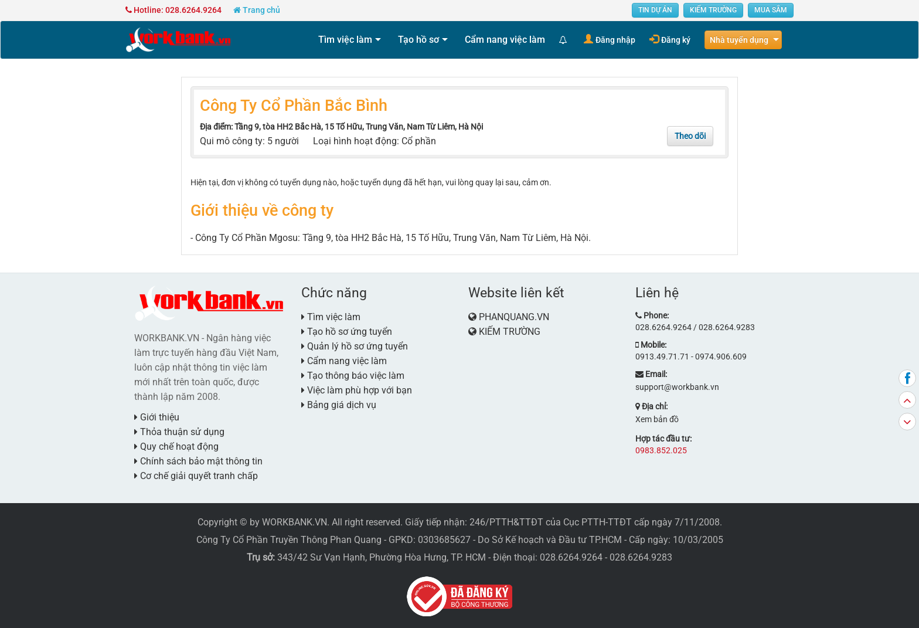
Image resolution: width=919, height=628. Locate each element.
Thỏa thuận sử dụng (179, 431)
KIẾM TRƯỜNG (713, 10)
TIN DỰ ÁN (655, 10)
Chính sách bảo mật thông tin (198, 461)
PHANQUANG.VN (514, 317)
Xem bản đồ (657, 419)
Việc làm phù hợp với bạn (356, 390)
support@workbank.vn (677, 387)
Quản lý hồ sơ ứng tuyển (354, 346)
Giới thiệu (156, 417)
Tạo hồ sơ (418, 39)
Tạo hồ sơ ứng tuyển (346, 331)
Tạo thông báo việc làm (352, 375)
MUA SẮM (770, 10)
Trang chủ (256, 10)
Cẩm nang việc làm (505, 39)
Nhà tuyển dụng (739, 40)
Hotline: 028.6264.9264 (173, 10)
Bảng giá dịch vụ (338, 404)
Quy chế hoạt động (176, 446)
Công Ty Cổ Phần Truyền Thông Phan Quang (289, 539)
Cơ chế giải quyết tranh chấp (196, 475)
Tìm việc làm (345, 39)
